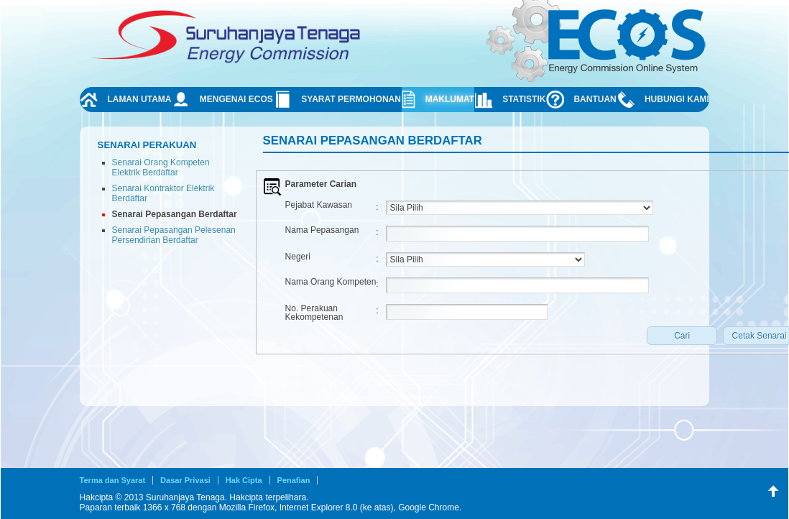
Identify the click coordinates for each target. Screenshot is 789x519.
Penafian (293, 480)
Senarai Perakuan (147, 144)
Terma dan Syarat (113, 480)
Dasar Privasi (185, 480)
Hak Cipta (244, 480)
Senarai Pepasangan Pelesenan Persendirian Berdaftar (174, 235)
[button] (682, 335)
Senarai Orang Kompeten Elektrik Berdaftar (161, 167)
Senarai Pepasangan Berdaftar (174, 214)
